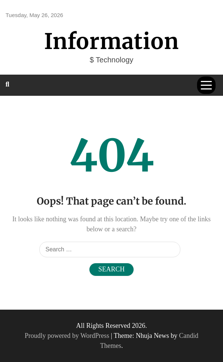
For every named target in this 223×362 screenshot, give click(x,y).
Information (111, 41)
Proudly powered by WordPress (68, 335)
